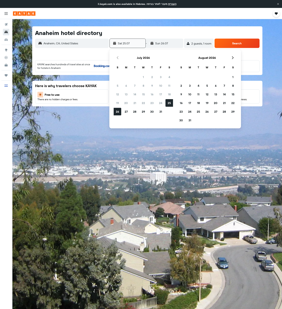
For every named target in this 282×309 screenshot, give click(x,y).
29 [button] (143, 111)
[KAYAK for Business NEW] (6, 65)
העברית (172, 4)
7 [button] (134, 85)
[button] (278, 4)
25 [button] (169, 103)
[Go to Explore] (6, 50)
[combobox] (75, 43)
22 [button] (143, 103)
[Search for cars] (6, 39)
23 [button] (152, 103)
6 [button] (126, 85)
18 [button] (169, 94)
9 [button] (152, 85)
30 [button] (152, 111)
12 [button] (117, 94)
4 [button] (169, 77)
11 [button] (169, 85)
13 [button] (126, 94)
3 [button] (161, 77)
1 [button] (143, 77)
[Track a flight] (6, 57)
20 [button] (126, 103)
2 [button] (152, 77)
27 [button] (126, 111)
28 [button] (134, 111)
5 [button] (117, 85)
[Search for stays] (6, 32)
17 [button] (160, 94)
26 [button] (117, 111)
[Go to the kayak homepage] (24, 13)
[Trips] (6, 75)
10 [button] (160, 85)
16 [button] (152, 94)
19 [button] (117, 103)
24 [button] (160, 103)
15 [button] (143, 94)
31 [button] (160, 111)
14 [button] (134, 94)
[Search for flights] (6, 24)
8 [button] (143, 85)
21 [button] (134, 103)
